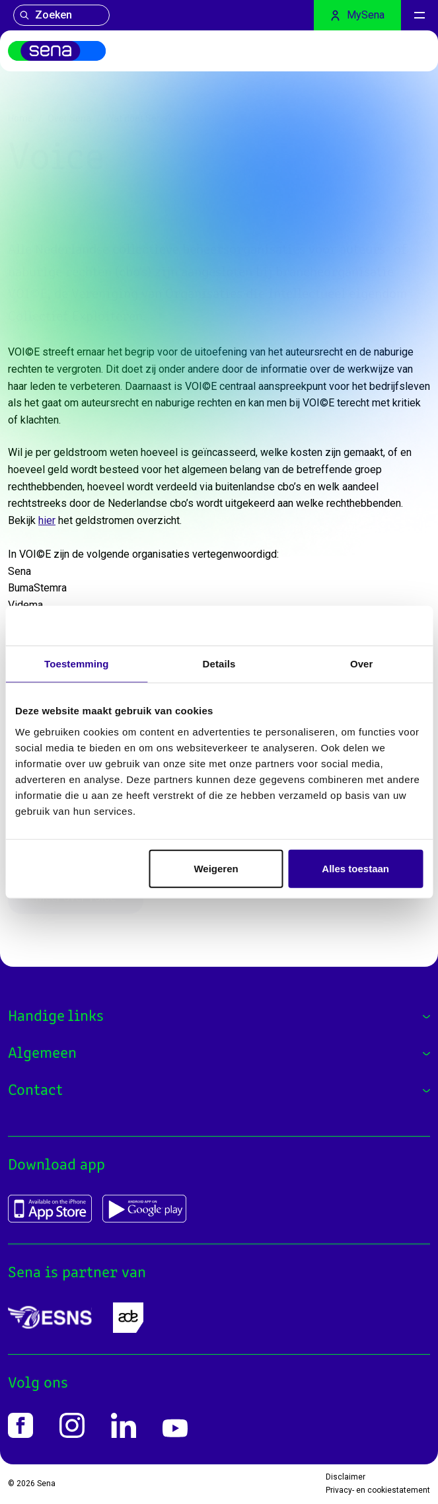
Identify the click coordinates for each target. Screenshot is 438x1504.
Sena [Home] (46, 1483)
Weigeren (216, 868)
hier (46, 520)
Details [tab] (219, 663)
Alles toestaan (355, 868)
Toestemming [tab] (76, 663)
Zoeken (45, 15)
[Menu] (419, 15)
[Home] (57, 51)
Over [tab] (361, 663)
